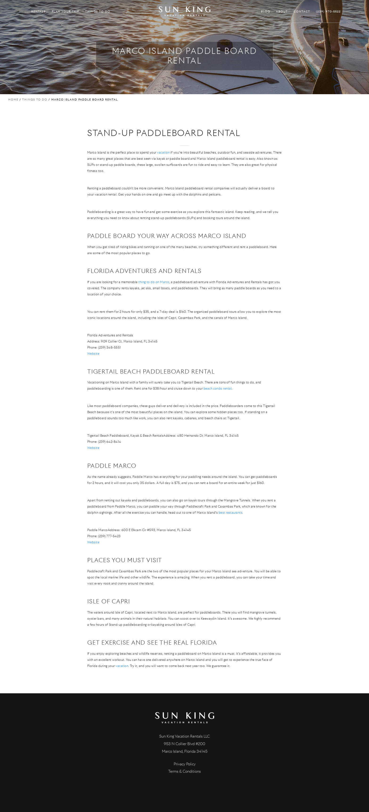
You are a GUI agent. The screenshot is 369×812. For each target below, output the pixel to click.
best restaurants (230, 533)
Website (93, 374)
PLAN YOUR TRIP (65, 11)
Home (13, 99)
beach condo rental (218, 409)
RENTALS (38, 11)
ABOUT (282, 11)
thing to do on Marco (153, 302)
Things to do (34, 99)
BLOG (265, 11)
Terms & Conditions (184, 771)
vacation (163, 173)
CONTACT (302, 11)
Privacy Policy (185, 764)
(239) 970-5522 (328, 11)
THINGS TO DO (97, 11)
